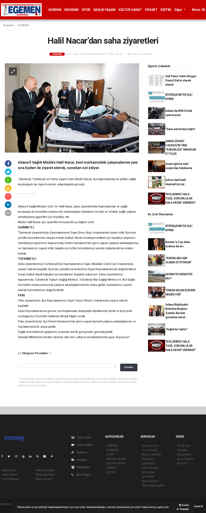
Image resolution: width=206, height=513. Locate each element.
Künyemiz (80, 467)
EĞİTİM (166, 10)
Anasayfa (8, 25)
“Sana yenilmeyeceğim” (180, 129)
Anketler (182, 450)
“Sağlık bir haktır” (176, 329)
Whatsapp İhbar (45, 474)
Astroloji (182, 463)
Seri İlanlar (148, 476)
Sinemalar (148, 472)
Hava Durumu (150, 445)
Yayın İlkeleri (9, 474)
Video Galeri (82, 444)
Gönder (128, 367)
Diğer (178, 10)
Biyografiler (184, 454)
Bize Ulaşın (81, 474)
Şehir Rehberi (150, 481)
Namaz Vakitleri (151, 454)
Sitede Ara (183, 445)
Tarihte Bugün (150, 467)
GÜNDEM (54, 10)
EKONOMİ (71, 10)
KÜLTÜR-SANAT (130, 10)
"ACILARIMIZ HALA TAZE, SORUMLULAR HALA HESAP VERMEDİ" (180, 198)
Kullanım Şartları (45, 470)
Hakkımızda (9, 470)
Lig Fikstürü (149, 463)
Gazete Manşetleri (153, 485)
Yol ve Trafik (149, 450)
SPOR (86, 10)
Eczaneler (148, 459)
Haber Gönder (43, 479)
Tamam (182, 509)
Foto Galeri (81, 437)
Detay (184, 505)
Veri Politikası (10, 479)
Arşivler (79, 459)
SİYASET (151, 10)
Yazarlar (79, 452)
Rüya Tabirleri (185, 459)
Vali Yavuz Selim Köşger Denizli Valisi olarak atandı (181, 80)
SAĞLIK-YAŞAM (104, 10)
